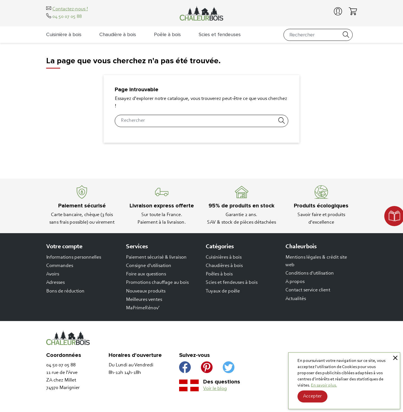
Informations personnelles (73, 257)
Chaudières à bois (224, 265)
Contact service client (307, 290)
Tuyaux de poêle (223, 291)
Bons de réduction (65, 291)
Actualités (295, 298)
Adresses (55, 282)
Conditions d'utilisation (309, 273)
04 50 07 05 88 (67, 16)
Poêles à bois (219, 274)
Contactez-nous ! (70, 9)
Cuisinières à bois (224, 257)
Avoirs (52, 274)
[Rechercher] (318, 35)
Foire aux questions (146, 274)
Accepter (312, 396)
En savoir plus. (324, 385)
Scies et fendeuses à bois (231, 282)
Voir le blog (215, 388)
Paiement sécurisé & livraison (156, 257)
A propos (294, 281)
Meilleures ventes (144, 299)
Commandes (59, 265)
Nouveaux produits (145, 291)
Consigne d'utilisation (148, 265)
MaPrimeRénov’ (143, 308)
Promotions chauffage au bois (157, 282)
